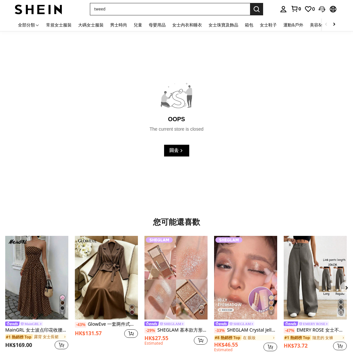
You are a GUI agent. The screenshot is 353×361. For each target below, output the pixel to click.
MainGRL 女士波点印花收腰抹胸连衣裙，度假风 (36, 330)
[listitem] (36, 294)
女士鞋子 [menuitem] (268, 24)
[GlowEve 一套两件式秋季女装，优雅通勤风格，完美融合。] (106, 278)
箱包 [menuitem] (249, 24)
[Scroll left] (326, 24)
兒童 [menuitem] (138, 24)
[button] (170, 9)
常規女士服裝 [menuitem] (59, 24)
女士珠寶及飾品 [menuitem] (223, 24)
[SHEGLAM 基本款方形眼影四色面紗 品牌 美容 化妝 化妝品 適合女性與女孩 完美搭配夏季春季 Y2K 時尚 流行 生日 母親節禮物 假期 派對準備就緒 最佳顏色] (176, 278)
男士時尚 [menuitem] (118, 24)
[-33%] (220, 331)
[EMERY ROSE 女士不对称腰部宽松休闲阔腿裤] (315, 278)
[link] (296, 9)
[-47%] (289, 331)
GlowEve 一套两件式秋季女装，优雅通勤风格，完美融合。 (106, 324)
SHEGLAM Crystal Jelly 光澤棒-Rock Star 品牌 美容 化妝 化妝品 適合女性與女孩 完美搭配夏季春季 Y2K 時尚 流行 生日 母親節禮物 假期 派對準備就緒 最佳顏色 (245, 330)
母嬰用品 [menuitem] (157, 24)
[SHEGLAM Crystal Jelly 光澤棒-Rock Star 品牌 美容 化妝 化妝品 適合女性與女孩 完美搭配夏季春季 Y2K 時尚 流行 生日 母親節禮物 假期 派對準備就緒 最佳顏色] (245, 278)
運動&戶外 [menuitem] (293, 24)
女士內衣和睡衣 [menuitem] (187, 24)
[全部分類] (29, 24)
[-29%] (150, 331)
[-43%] (80, 325)
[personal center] (283, 9)
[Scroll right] (334, 24)
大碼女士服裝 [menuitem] (91, 24)
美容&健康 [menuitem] (320, 24)
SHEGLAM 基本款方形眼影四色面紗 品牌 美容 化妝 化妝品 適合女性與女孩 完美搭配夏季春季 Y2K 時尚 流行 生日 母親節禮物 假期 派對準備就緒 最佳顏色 (176, 330)
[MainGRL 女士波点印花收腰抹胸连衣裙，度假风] (36, 278)
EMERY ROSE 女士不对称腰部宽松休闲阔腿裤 (315, 330)
